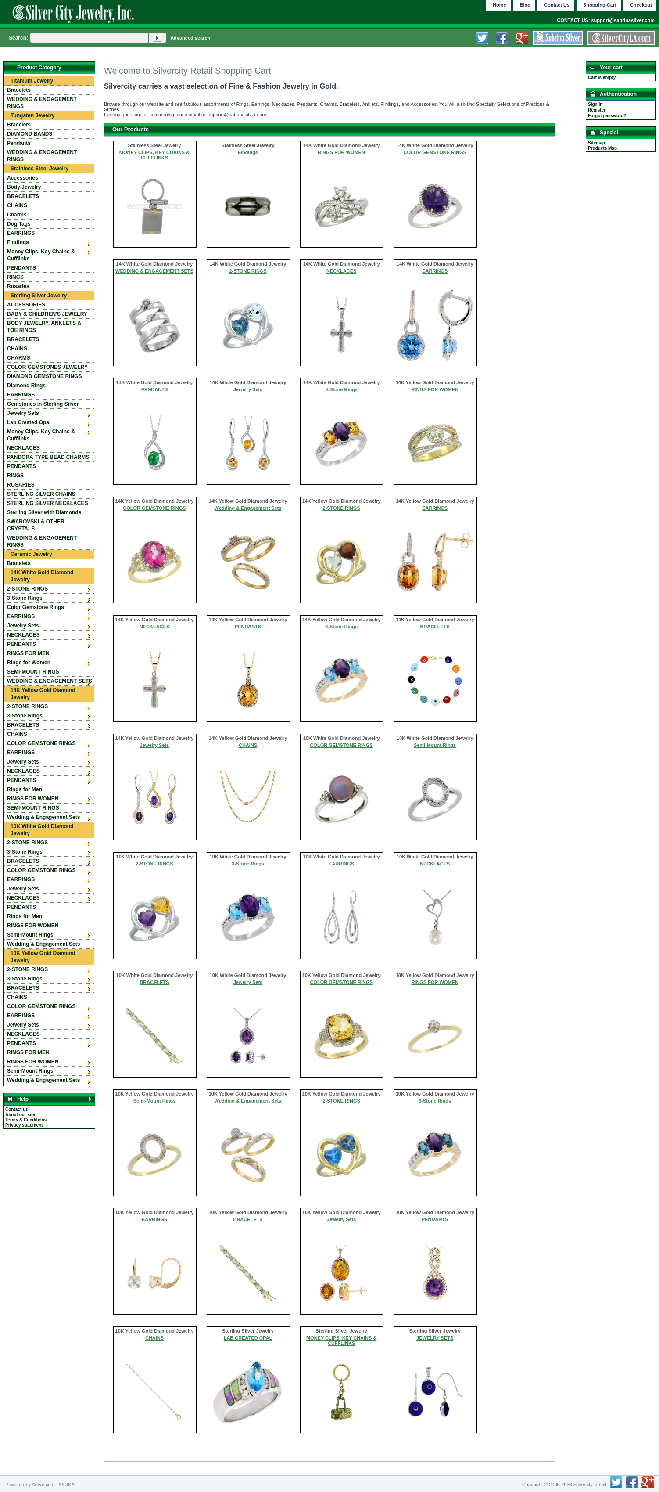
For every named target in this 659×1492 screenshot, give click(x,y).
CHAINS (248, 745)
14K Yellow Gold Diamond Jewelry (43, 693)
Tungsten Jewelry (32, 115)
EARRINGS (435, 271)
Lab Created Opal (28, 422)
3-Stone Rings (341, 389)
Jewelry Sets (248, 389)
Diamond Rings (26, 385)
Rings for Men (24, 789)
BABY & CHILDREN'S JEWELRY (47, 314)
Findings (248, 152)
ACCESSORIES (26, 305)
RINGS (15, 277)
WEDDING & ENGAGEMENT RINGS (42, 102)
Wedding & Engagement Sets (248, 508)
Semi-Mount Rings (435, 745)
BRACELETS (435, 626)
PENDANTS (154, 389)
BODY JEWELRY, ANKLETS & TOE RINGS (44, 326)
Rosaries (18, 286)
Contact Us (556, 4)
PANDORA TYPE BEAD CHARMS (48, 457)
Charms (17, 215)
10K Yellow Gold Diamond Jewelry (43, 956)
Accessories (22, 178)
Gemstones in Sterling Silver (43, 404)
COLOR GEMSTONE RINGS (434, 152)
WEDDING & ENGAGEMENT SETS (154, 271)
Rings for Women (28, 663)
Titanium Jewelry (32, 81)
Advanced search (190, 37)
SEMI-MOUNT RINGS (33, 672)
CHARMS (18, 358)
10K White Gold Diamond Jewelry (42, 829)
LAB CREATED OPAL (248, 1338)
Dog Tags (19, 224)
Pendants (19, 143)
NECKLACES (341, 271)
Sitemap (596, 143)
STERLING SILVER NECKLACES (47, 503)
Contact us (16, 1109)
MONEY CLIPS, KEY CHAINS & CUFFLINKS (154, 155)
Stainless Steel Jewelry (39, 169)
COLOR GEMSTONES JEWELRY (47, 367)
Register (596, 110)
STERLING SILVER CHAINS (41, 494)
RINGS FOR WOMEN (341, 152)
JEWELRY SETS (434, 1338)
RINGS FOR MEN (28, 653)
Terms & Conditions (26, 1119)
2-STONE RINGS (247, 271)
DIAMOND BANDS (29, 134)
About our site (20, 1114)
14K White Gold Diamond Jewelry (42, 576)
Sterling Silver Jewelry (39, 295)
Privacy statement (24, 1125)
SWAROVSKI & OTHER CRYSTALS (35, 525)
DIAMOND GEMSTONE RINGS (44, 376)
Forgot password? (607, 115)
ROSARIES (21, 485)
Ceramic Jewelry (31, 554)
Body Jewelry (24, 187)
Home (499, 4)
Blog (525, 4)
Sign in (595, 104)
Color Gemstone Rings (35, 607)
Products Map (602, 148)
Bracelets (19, 90)
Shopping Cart (599, 4)
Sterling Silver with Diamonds (44, 512)
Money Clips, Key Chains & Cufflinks (41, 255)
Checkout (641, 4)
